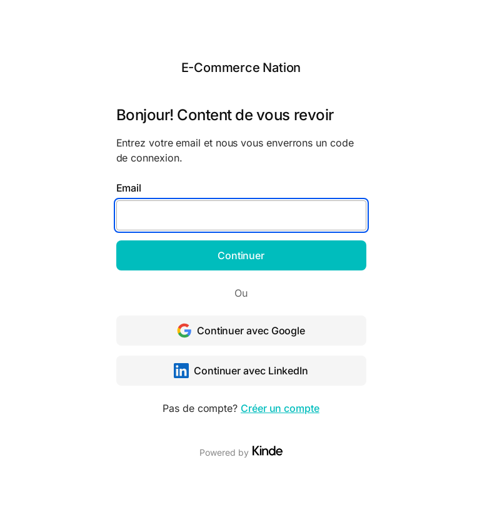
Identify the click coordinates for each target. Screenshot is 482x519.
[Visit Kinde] (268, 451)
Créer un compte (280, 408)
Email (129, 188)
